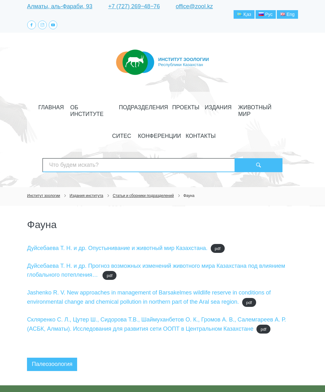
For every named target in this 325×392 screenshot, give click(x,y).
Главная (45, 108)
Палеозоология (52, 338)
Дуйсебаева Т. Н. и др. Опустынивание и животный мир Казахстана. (117, 222)
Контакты (162, 122)
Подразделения (116, 108)
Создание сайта (257, 375)
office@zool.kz (194, 6)
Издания (176, 108)
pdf (218, 222)
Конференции (269, 108)
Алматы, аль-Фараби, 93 (59, 6)
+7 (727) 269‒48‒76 (134, 6)
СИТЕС (240, 108)
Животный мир (210, 108)
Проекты (150, 108)
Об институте (76, 108)
